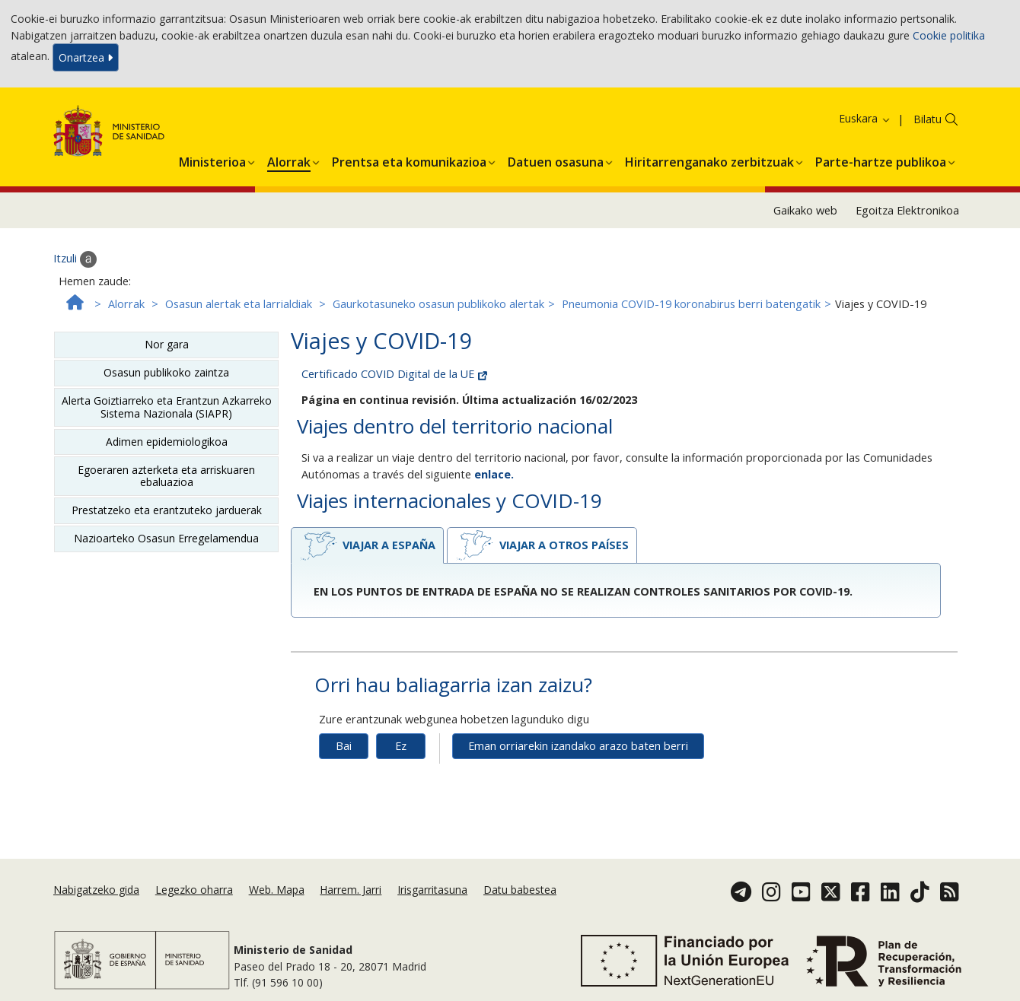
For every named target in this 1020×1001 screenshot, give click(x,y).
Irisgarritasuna (432, 889)
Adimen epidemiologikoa (167, 441)
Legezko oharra (194, 889)
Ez (400, 746)
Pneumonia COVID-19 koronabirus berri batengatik (691, 304)
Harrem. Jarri (350, 889)
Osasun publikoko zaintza (166, 372)
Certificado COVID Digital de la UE (394, 374)
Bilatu (927, 119)
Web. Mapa (276, 889)
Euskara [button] (865, 118)
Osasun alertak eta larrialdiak (238, 304)
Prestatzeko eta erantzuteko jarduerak (167, 510)
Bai (344, 746)
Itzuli (75, 259)
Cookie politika (949, 35)
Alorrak (126, 304)
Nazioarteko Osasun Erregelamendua (166, 538)
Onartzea (86, 57)
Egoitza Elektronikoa (907, 210)
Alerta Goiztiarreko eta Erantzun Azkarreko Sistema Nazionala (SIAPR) (167, 406)
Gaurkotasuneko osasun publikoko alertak (438, 304)
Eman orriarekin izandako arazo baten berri (578, 746)
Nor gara (167, 344)
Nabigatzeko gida (96, 889)
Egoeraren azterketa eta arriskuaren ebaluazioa (166, 475)
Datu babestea (519, 889)
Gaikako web (805, 210)
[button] (212, 159)
